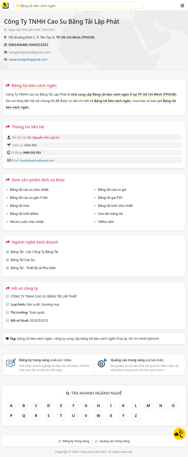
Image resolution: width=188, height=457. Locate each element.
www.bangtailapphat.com (28, 59)
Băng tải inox (19, 205)
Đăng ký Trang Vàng (76, 441)
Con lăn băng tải (110, 213)
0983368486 (18, 44)
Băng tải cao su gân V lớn (29, 197)
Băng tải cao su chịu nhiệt (29, 189)
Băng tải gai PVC (110, 197)
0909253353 (38, 44)
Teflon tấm (106, 221)
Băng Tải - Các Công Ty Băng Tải (34, 252)
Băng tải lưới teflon (24, 213)
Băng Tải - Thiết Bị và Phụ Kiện (33, 268)
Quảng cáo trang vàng (137, 360)
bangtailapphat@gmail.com (30, 52)
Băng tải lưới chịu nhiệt (115, 205)
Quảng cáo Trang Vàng (115, 441)
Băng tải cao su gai (112, 189)
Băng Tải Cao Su (23, 260)
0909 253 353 (32, 152)
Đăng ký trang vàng (45, 360)
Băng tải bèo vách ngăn (36, 6)
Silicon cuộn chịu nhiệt (26, 221)
